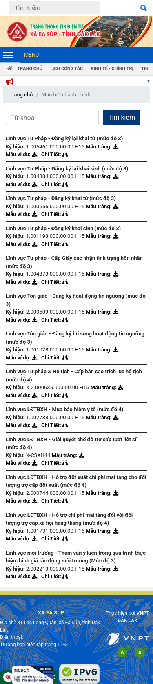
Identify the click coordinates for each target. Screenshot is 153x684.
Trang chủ (21, 94)
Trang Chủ (24, 68)
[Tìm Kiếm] (54, 7)
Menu (19, 55)
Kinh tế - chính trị (112, 68)
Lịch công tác (66, 68)
